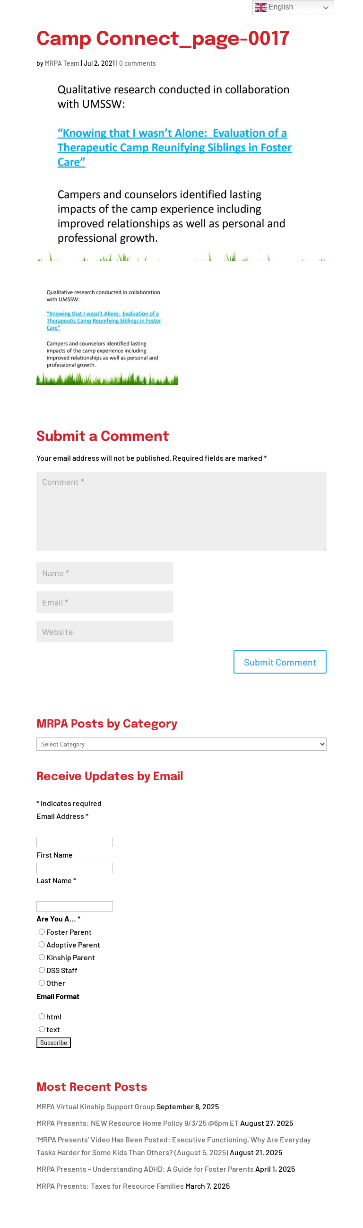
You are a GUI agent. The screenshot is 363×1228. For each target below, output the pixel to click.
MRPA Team (62, 63)
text (53, 1029)
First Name (54, 854)
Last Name (56, 880)
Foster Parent (69, 931)
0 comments (137, 63)
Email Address (62, 815)
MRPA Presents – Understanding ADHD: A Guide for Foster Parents (145, 1168)
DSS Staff (62, 969)
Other (55, 982)
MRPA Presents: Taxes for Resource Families (110, 1185)
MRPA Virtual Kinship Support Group (95, 1106)
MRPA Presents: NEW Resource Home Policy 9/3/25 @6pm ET (137, 1122)
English (274, 7)
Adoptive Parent (73, 944)
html (53, 1016)
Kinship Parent (70, 957)
